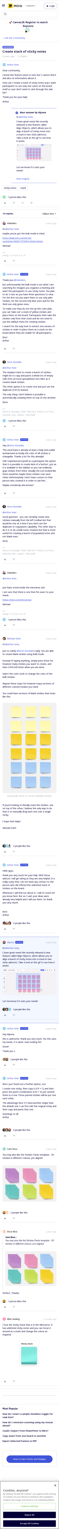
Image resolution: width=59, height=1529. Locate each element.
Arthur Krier (13, 64)
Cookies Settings (29, 1506)
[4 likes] (16, 1009)
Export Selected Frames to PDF (20, 1441)
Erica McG (12, 1231)
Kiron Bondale (14, 362)
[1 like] (14, 197)
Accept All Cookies (29, 1523)
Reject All (29, 1514)
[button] (3, 6)
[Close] (55, 1485)
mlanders (12, 223)
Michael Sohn (14, 638)
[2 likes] (15, 1059)
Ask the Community (15, 37)
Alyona (10, 942)
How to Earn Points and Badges (29, 1459)
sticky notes (10, 187)
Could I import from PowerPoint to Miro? (25, 1430)
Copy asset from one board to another (24, 1435)
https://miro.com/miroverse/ (17, 599)
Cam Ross (12, 1148)
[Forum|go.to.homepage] (21, 5)
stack (23, 187)
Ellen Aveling (13, 1319)
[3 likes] (16, 846)
